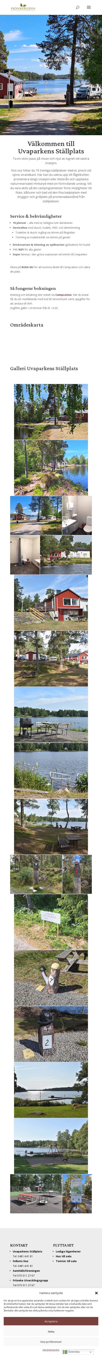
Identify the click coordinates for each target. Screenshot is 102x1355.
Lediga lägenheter (68, 1251)
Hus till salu (63, 1256)
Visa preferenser (51, 1342)
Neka (51, 1331)
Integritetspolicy (51, 1349)
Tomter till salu (66, 1261)
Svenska (71, 1352)
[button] (96, 1293)
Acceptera (51, 1321)
